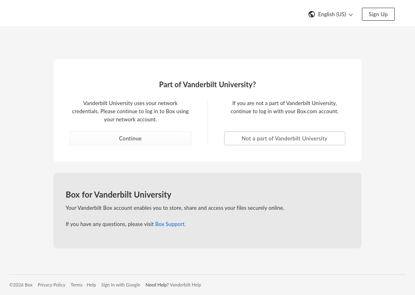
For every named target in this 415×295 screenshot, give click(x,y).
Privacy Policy (51, 284)
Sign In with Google (120, 284)
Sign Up (378, 14)
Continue (130, 138)
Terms (76, 284)
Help (91, 284)
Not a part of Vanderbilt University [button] (284, 138)
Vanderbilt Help (185, 284)
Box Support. (170, 224)
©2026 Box (20, 284)
